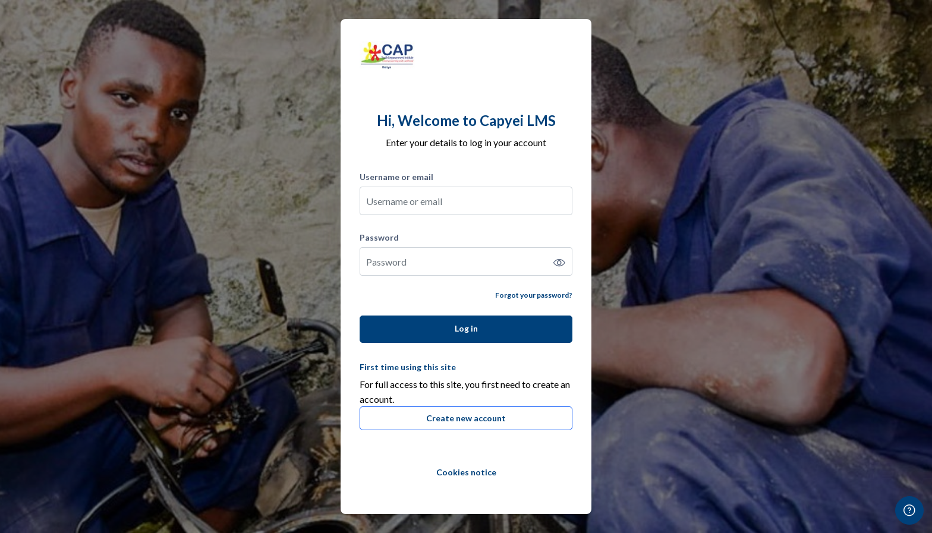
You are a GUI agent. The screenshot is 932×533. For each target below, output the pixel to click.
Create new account (466, 418)
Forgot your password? (533, 295)
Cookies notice (466, 472)
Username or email (396, 177)
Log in (466, 328)
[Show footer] (909, 510)
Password (379, 237)
